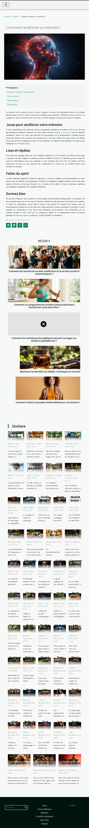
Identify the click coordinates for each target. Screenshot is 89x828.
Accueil (7, 16)
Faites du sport (12, 100)
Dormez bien (12, 104)
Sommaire (13, 88)
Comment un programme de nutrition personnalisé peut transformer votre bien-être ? (44, 306)
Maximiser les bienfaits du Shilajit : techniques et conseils (50, 371)
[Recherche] (16, 807)
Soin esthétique (44, 809)
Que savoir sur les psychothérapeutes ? (59, 536)
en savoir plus (66, 132)
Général (15, 16)
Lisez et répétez (13, 96)
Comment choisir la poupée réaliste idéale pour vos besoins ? (48, 402)
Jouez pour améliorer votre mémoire (21, 92)
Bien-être (44, 820)
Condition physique (44, 816)
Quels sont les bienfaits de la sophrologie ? (19, 763)
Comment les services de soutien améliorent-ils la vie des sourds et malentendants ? (44, 272)
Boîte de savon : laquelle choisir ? (29, 727)
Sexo (44, 805)
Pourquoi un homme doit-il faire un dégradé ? (70, 765)
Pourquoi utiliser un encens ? (45, 763)
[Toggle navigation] (6, 4)
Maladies (44, 812)
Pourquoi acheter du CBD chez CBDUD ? (74, 470)
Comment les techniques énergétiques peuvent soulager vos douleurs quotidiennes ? (44, 339)
